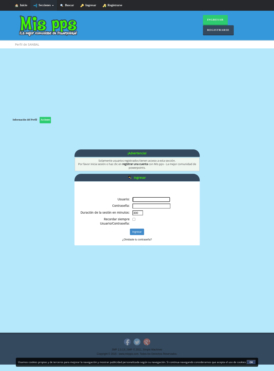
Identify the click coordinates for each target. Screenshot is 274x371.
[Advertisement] (137, 87)
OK (251, 362)
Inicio (21, 5)
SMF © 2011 (134, 349)
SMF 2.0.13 (118, 349)
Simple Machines (152, 349)
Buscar (67, 5)
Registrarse (112, 5)
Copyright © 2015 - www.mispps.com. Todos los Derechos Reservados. (137, 353)
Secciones (44, 5)
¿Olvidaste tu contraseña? (137, 239)
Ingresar (88, 5)
